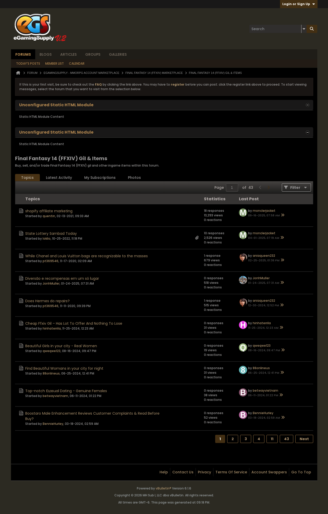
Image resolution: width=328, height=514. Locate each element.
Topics (27, 177)
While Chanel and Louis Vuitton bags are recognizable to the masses (86, 256)
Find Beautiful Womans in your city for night (64, 368)
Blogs (46, 54)
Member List (54, 63)
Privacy (204, 472)
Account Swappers (269, 472)
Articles (68, 54)
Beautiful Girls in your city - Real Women (61, 345)
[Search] (278, 29)
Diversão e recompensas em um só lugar (62, 278)
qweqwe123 (51, 351)
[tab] (27, 177)
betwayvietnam (55, 396)
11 (272, 438)
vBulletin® (163, 488)
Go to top (301, 472)
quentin (49, 216)
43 (286, 438)
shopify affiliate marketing (48, 211)
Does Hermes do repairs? (47, 300)
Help (164, 472)
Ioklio (47, 238)
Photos (134, 177)
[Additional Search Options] (304, 29)
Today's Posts (28, 63)
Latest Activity (59, 177)
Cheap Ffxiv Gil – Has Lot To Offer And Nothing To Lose (73, 323)
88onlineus (51, 373)
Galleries (118, 54)
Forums (23, 54)
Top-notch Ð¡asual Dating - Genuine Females (66, 390)
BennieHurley (53, 424)
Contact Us (182, 472)
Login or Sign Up (298, 4)
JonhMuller (51, 283)
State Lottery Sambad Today (51, 233)
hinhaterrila (52, 328)
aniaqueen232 (264, 255)
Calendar (76, 63)
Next (304, 438)
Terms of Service (231, 472)
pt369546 (50, 261)
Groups (92, 54)
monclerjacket (264, 210)
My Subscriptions (100, 177)
